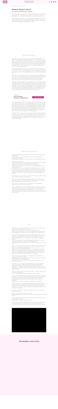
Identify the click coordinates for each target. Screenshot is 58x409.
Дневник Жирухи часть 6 (21, 5)
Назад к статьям (14, 5)
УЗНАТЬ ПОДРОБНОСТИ (38, 97)
